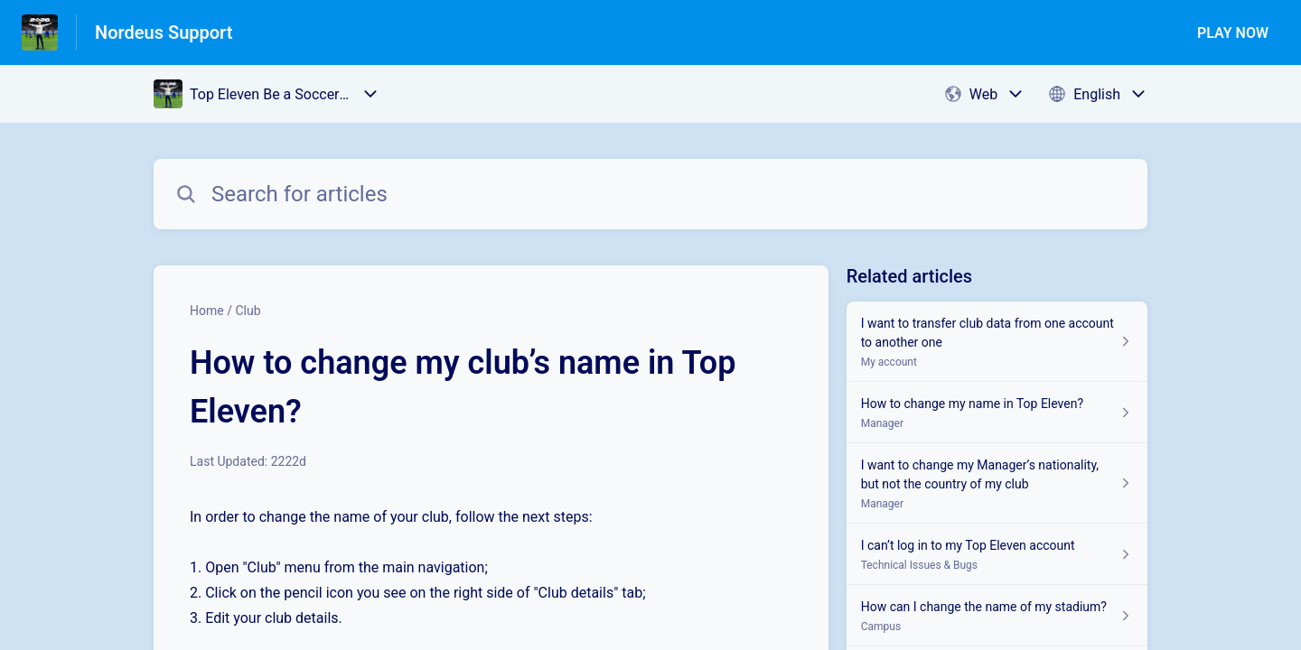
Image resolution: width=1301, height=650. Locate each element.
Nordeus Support (164, 32)
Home (207, 310)
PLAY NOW (1232, 33)
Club (247, 310)
